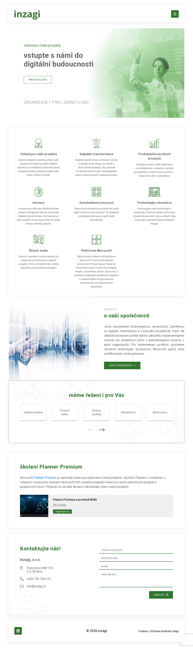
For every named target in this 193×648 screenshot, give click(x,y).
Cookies (143, 631)
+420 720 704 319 (39, 579)
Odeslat (161, 594)
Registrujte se (62, 511)
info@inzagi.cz (36, 586)
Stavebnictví (128, 412)
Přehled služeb (38, 79)
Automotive (160, 412)
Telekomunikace (33, 412)
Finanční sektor (65, 412)
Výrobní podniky (96, 412)
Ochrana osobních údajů (164, 631)
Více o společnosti (122, 365)
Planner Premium (45, 477)
